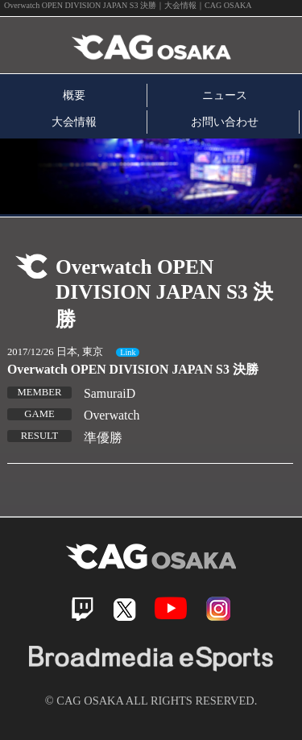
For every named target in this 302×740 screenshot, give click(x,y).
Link (127, 352)
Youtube (171, 608)
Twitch (82, 609)
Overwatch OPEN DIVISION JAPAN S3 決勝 (133, 369)
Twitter (124, 609)
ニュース (224, 95)
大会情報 (74, 121)
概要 (74, 95)
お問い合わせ (225, 121)
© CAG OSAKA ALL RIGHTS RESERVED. (151, 700)
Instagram (218, 609)
